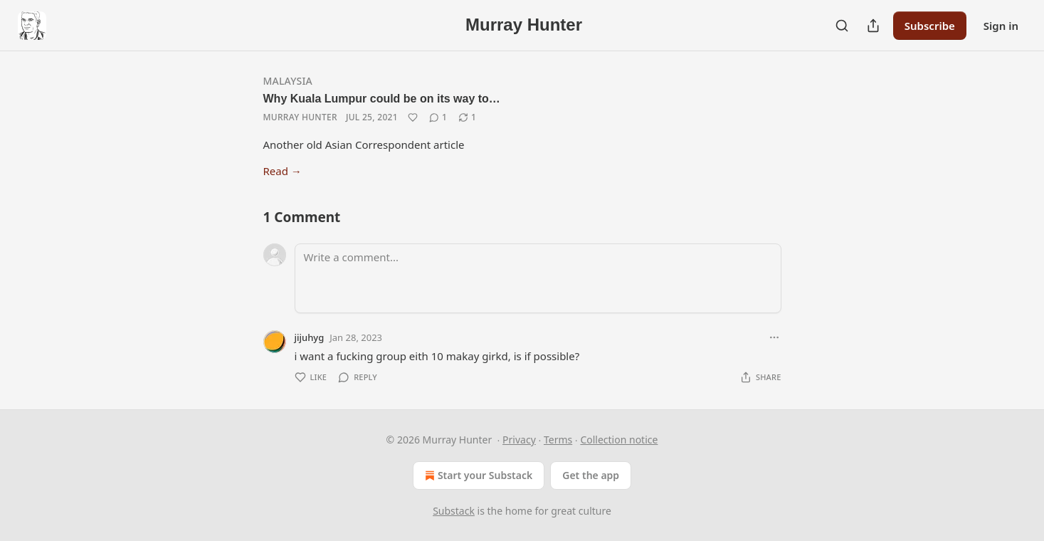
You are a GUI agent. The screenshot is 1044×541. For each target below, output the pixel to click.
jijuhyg (310, 337)
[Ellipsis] (774, 337)
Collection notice (619, 439)
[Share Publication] (873, 25)
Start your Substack (477, 475)
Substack (454, 511)
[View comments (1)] (438, 117)
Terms (558, 439)
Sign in (1001, 26)
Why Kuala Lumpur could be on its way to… (381, 99)
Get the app (590, 475)
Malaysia (287, 81)
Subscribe (930, 26)
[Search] (842, 25)
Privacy (519, 439)
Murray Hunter (300, 117)
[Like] (413, 117)
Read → (282, 171)
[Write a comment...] (538, 278)
